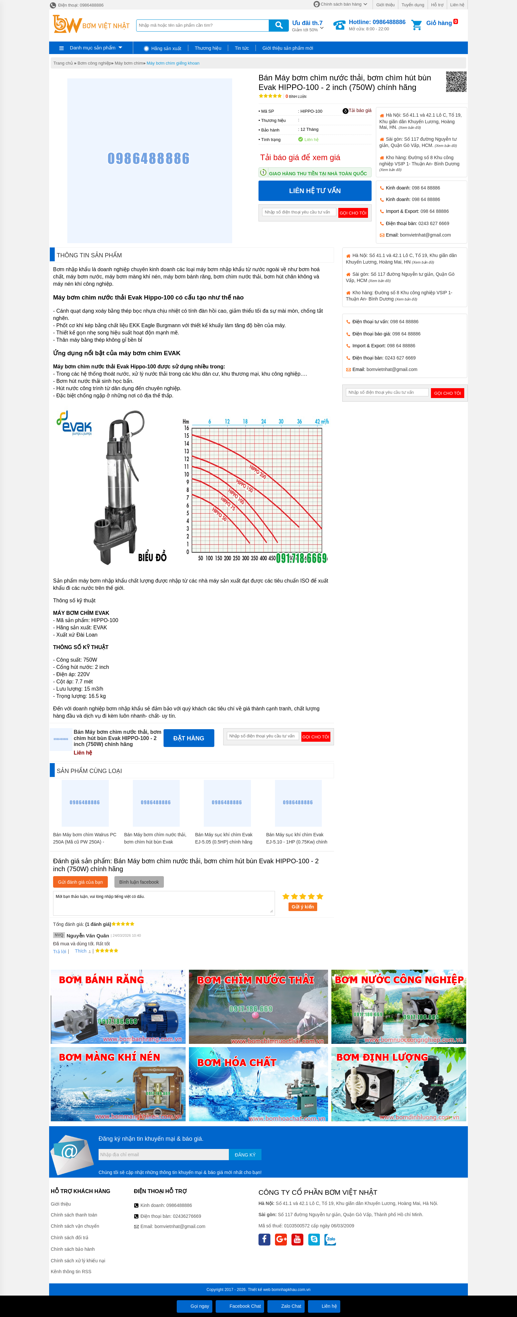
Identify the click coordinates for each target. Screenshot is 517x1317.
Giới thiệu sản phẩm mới (287, 48)
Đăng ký (245, 1155)
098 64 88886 (426, 187)
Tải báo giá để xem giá (300, 157)
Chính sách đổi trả (69, 1237)
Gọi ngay (194, 1306)
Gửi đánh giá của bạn (80, 882)
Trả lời (59, 951)
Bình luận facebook (139, 882)
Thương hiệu (208, 48)
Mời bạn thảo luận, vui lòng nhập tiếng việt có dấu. (164, 903)
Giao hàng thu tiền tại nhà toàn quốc (318, 173)
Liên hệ (457, 4)
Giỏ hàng (439, 23)
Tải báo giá (357, 111)
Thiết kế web (259, 1289)
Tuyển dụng (413, 4)
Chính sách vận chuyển (75, 1226)
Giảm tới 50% (307, 25)
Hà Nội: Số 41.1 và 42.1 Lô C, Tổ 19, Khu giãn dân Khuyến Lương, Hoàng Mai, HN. (421, 120)
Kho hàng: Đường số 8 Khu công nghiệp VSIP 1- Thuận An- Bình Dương (420, 163)
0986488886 (179, 1205)
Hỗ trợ (437, 4)
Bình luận (296, 97)
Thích (78, 951)
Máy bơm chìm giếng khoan (173, 63)
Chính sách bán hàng (341, 4)
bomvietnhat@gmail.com (425, 235)
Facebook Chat (240, 1306)
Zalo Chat (286, 1306)
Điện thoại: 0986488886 (76, 5)
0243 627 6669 (433, 223)
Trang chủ (63, 63)
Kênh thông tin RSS (71, 1271)
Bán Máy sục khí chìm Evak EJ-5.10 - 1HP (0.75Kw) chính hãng (296, 842)
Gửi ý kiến (303, 906)
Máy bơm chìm (129, 63)
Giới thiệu (385, 4)
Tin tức (242, 48)
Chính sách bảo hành (73, 1249)
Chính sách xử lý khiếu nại (78, 1260)
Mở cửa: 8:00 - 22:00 (377, 25)
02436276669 (187, 1216)
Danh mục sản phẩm (92, 47)
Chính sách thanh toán (74, 1214)
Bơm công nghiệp (94, 63)
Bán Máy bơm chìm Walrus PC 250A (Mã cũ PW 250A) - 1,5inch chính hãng (84, 842)
